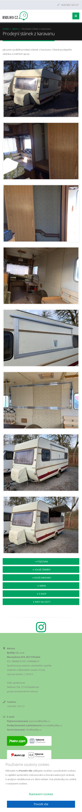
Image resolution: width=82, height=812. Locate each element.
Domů (6, 29)
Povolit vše (41, 804)
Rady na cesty (42, 601)
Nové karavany (42, 577)
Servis (15, 29)
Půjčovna (42, 561)
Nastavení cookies (41, 794)
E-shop (42, 593)
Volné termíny (43, 569)
